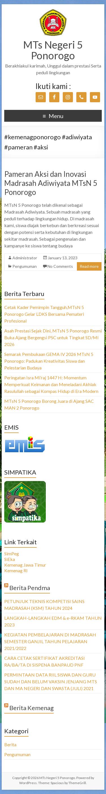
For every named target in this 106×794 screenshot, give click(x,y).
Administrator (24, 257)
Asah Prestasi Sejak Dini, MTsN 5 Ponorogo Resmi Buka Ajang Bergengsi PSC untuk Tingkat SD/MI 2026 (53, 337)
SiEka (9, 559)
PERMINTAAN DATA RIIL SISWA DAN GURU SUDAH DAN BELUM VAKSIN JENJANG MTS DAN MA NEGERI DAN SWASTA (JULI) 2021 (50, 681)
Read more (89, 266)
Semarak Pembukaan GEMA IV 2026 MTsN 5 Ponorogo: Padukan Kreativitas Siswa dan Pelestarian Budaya (48, 360)
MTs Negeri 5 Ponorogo (53, 50)
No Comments (60, 266)
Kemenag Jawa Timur (25, 564)
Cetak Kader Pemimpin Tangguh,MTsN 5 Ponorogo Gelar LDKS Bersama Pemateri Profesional (44, 313)
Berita (10, 744)
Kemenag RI (16, 570)
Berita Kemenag (31, 708)
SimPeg (11, 553)
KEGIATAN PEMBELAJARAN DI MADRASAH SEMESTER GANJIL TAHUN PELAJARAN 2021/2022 (50, 641)
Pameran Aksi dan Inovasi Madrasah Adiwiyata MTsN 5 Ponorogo (50, 183)
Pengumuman (24, 266)
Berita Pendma (29, 587)
